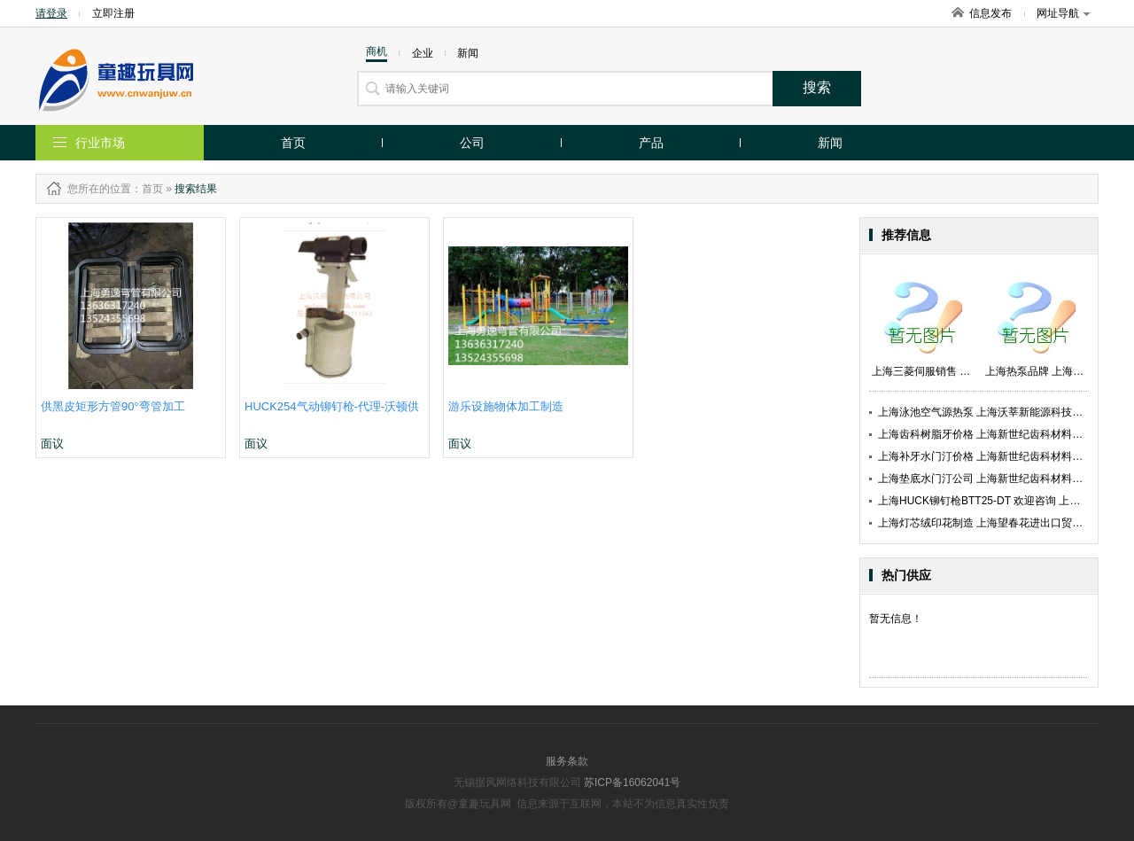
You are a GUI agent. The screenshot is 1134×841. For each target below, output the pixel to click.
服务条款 (567, 761)
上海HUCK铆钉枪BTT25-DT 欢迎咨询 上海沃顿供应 (1000, 500)
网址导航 (1063, 13)
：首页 (147, 189)
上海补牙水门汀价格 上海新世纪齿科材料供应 (985, 456)
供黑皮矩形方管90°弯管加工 (113, 406)
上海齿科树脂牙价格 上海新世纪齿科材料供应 (985, 434)
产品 (651, 143)
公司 (472, 143)
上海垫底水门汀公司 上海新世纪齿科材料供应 (985, 478)
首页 (293, 143)
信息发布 (990, 13)
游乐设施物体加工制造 (505, 406)
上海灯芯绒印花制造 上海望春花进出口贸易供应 (991, 523)
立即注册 (113, 13)
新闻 (830, 143)
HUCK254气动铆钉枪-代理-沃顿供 (332, 406)
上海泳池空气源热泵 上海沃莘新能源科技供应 (985, 412)
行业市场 (100, 143)
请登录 (51, 13)
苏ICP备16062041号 (632, 782)
